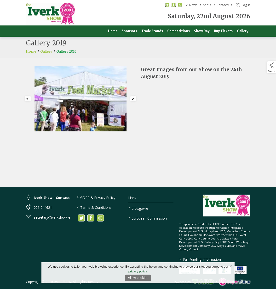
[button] (271, 67)
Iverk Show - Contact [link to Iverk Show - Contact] (52, 197)
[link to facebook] (90, 217)
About (207, 5)
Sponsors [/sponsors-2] (129, 31)
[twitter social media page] (167, 5)
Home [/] (112, 31)
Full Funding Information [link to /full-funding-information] (200, 259)
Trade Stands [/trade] (152, 31)
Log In (243, 5)
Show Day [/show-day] (202, 31)
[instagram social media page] (180, 5)
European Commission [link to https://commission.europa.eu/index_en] (147, 218)
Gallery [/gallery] (242, 31)
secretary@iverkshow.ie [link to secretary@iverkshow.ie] (52, 217)
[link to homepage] (50, 14)
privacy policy (137, 271)
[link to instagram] (100, 217)
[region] (138, 100)
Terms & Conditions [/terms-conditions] (94, 207)
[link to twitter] (81, 217)
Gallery (46, 56)
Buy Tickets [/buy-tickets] (223, 31)
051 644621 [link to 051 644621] (43, 207)
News (193, 5)
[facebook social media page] (174, 5)
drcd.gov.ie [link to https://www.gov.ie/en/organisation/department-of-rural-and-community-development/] (138, 208)
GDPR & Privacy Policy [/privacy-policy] (96, 197)
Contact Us (224, 5)
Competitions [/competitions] (178, 31)
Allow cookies (138, 278)
